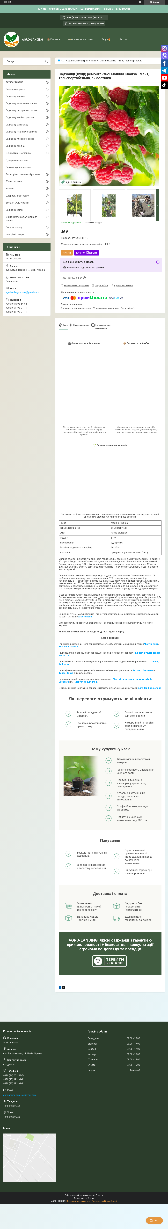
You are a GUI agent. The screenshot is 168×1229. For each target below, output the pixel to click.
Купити (67, 252)
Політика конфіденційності (104, 1201)
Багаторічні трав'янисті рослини (23, 174)
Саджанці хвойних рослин (20, 117)
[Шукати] (47, 61)
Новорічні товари (15, 234)
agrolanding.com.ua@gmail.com (22, 292)
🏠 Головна (53, 39)
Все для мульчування (17, 202)
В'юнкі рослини (14, 181)
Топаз (62, 673)
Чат (154, 1220)
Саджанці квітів (14, 210)
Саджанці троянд (15, 146)
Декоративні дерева (17, 160)
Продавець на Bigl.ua (84, 1198)
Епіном (139, 652)
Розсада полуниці (15, 89)
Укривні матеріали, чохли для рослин (21, 218)
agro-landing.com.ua (149, 688)
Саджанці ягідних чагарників (21, 131)
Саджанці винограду (17, 124)
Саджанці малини (15, 96)
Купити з (86, 252)
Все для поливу (14, 227)
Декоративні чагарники (18, 153)
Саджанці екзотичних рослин (21, 103)
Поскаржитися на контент (78, 1201)
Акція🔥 (106, 39)
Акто (135, 670)
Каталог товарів (14, 82)
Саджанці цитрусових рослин (21, 110)
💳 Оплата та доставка (81, 39)
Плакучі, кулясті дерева (18, 167)
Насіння (10, 188)
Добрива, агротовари (17, 195)
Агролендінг (85, 616)
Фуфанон (148, 670)
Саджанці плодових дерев (20, 139)
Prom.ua (99, 1195)
